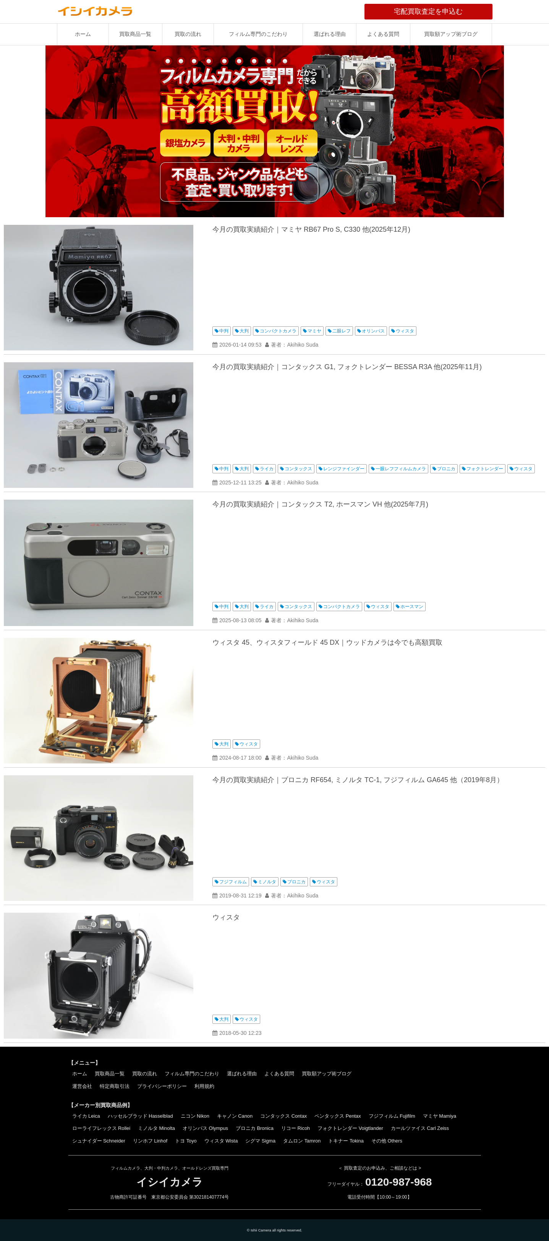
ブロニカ (446, 468)
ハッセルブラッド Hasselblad (140, 1116)
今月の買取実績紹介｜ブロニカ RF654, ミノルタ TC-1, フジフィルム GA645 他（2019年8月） (358, 780)
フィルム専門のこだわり (258, 34)
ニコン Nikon (195, 1116)
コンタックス (298, 468)
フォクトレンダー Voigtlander (350, 1128)
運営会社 (82, 1086)
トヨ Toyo (186, 1141)
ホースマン (411, 606)
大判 (244, 331)
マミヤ (314, 331)
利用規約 (204, 1086)
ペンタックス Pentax (337, 1116)
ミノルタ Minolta (156, 1128)
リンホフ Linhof (150, 1141)
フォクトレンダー (484, 468)
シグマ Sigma (260, 1141)
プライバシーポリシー (162, 1086)
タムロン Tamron (302, 1141)
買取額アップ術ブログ (451, 34)
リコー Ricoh (295, 1128)
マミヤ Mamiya (439, 1116)
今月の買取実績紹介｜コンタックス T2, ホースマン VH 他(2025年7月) (320, 504)
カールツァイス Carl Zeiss (420, 1128)
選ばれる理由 (330, 34)
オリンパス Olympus (205, 1128)
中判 (223, 331)
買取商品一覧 (135, 34)
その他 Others (386, 1141)
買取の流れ (188, 34)
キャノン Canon (235, 1116)
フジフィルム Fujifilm (392, 1116)
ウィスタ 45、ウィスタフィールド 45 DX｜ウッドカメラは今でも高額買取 (327, 642)
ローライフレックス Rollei (101, 1128)
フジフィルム (233, 881)
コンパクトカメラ (278, 331)
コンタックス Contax (283, 1116)
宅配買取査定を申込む (443, 11)
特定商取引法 (115, 1086)
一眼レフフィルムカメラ (401, 468)
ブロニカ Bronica (255, 1128)
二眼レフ (341, 331)
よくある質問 (383, 34)
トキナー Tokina (346, 1141)
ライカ (267, 468)
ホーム (83, 34)
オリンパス (373, 331)
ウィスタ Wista (221, 1141)
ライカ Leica (86, 1116)
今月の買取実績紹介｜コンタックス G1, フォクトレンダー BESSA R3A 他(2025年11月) (347, 367)
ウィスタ (405, 331)
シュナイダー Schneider (98, 1141)
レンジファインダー (343, 468)
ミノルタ (267, 881)
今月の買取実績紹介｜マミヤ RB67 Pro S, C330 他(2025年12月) (311, 229)
